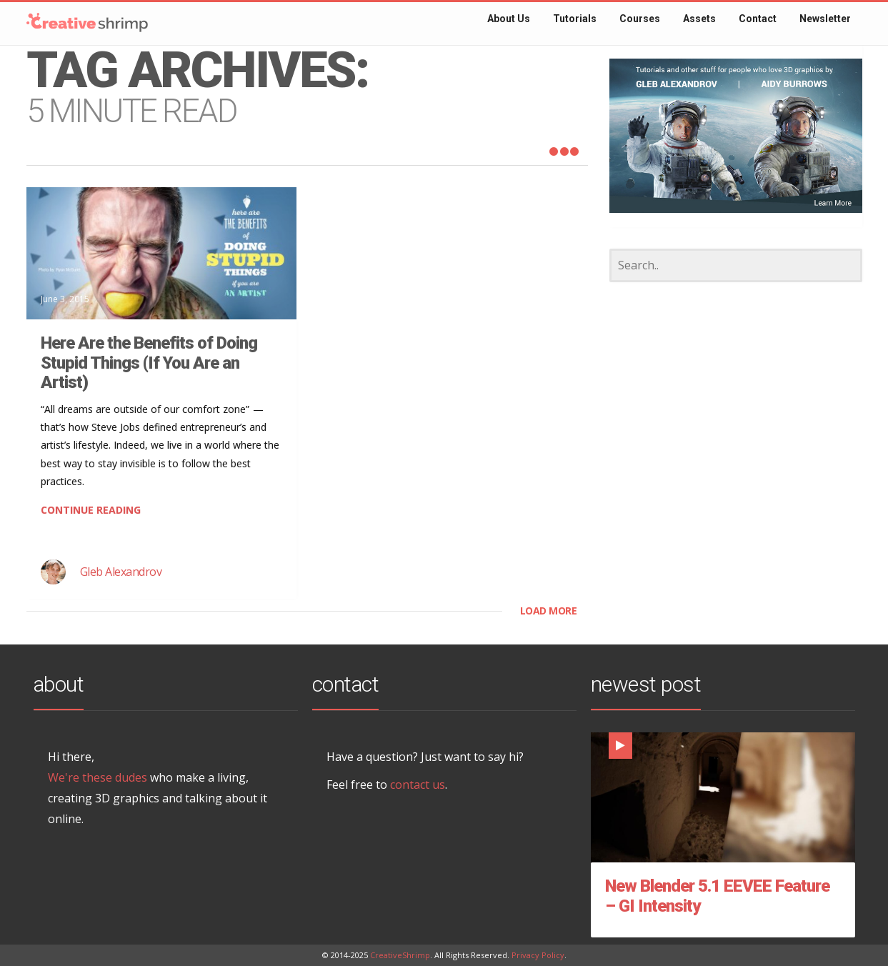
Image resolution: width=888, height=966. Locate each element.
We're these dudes (97, 777)
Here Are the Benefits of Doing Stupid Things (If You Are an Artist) (149, 362)
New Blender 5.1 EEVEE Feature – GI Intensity (717, 896)
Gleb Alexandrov (121, 571)
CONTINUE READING (91, 510)
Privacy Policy (538, 955)
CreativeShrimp (400, 955)
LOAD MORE (548, 610)
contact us (417, 784)
